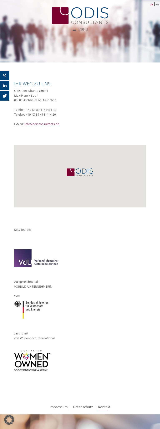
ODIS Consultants (80, 15)
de (151, 4)
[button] (9, 420)
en (157, 4)
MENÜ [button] (83, 29)
